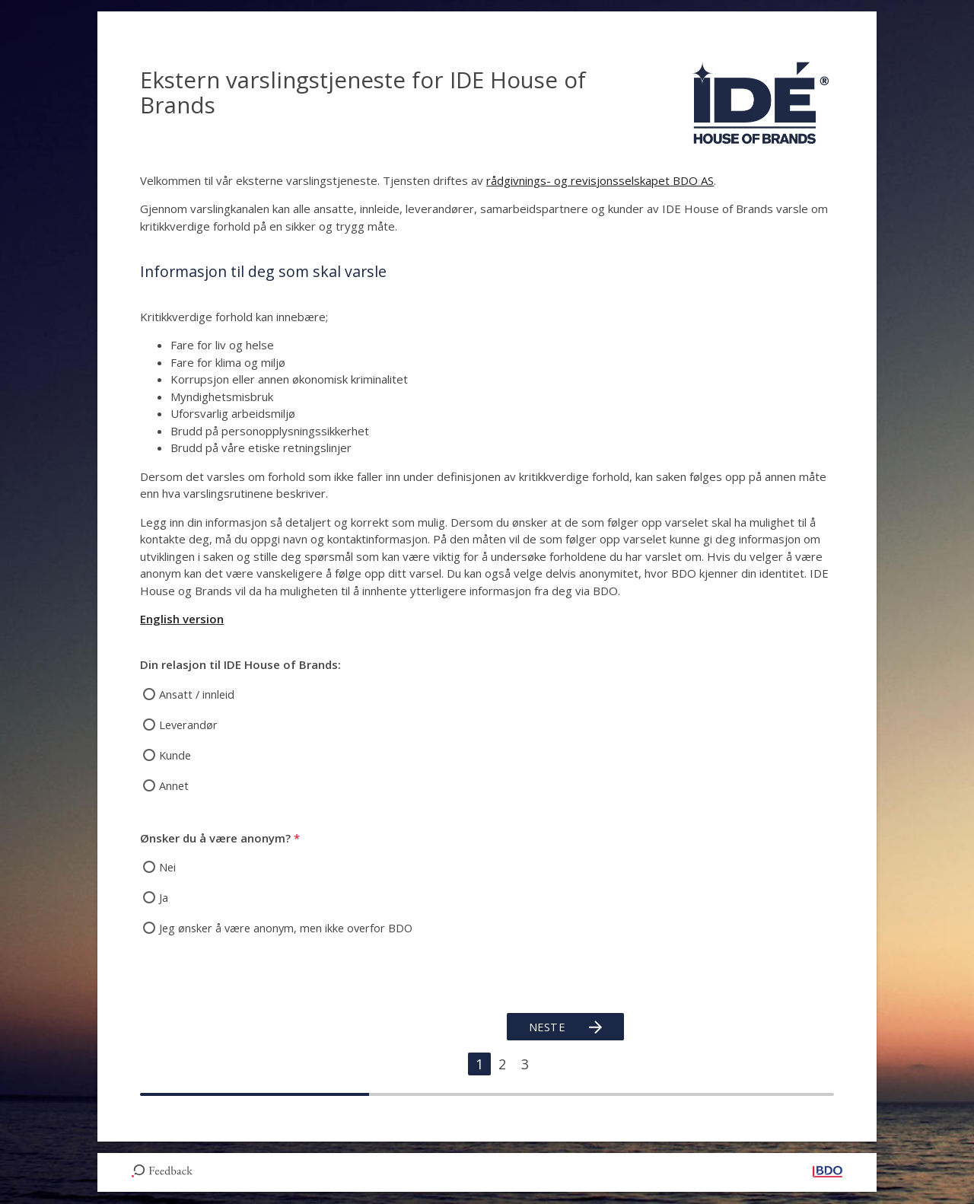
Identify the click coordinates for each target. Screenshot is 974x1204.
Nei (168, 866)
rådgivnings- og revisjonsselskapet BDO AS (600, 180)
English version (182, 618)
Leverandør (189, 724)
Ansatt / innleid (198, 694)
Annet (174, 785)
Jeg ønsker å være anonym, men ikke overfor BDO (290, 927)
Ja (163, 897)
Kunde (176, 755)
